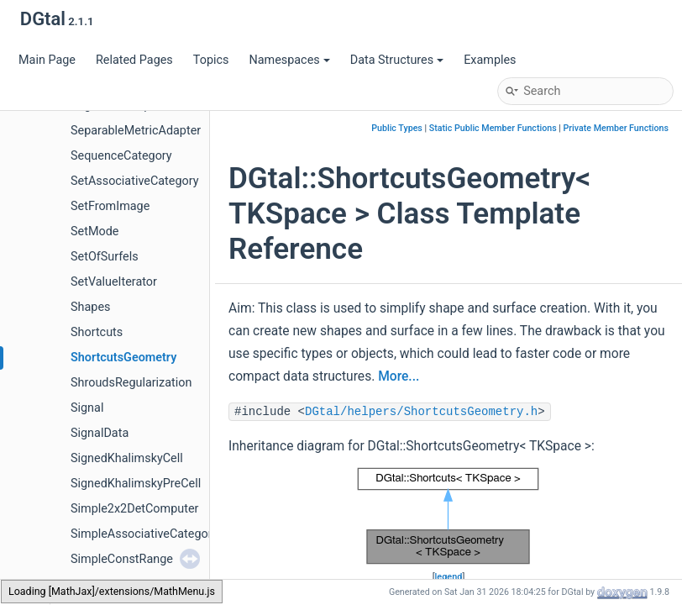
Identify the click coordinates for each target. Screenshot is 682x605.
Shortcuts (97, 332)
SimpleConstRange (122, 559)
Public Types (396, 128)
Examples (490, 60)
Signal (87, 408)
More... (398, 376)
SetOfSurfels (105, 257)
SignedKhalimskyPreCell (136, 483)
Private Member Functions (616, 128)
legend (449, 576)
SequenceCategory (121, 156)
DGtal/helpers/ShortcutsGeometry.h (421, 411)
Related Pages (134, 60)
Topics (211, 60)
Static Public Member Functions (493, 128)
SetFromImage (110, 206)
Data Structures (396, 60)
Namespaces (289, 60)
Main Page (47, 60)
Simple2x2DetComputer (134, 509)
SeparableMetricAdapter (136, 131)
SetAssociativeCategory (135, 181)
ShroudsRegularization (131, 383)
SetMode (94, 231)
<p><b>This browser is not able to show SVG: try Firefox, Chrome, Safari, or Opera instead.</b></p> (448, 516)
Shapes (90, 307)
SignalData (100, 433)
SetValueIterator (114, 282)
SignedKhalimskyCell (127, 458)
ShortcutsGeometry (123, 357)
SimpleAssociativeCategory (144, 534)
